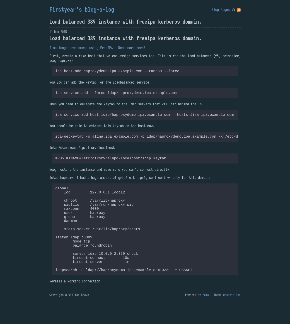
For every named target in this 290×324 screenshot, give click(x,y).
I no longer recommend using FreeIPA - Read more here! (97, 47)
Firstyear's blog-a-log (81, 9)
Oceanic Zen (232, 318)
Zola (206, 318)
